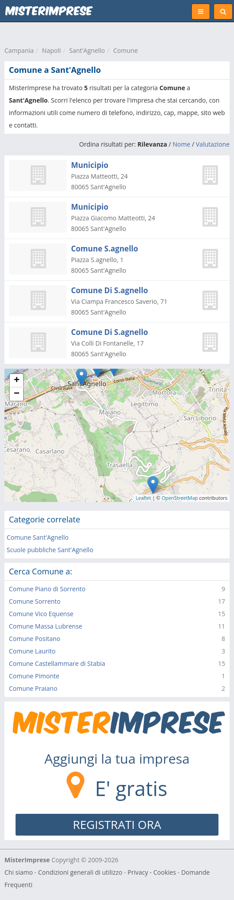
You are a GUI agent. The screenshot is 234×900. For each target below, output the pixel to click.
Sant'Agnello (87, 50)
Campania (19, 50)
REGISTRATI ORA (117, 824)
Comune (125, 50)
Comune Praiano (33, 688)
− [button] (17, 394)
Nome (181, 144)
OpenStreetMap (180, 497)
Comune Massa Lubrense (45, 626)
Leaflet (143, 497)
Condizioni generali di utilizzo (80, 872)
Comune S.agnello (104, 248)
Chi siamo (18, 872)
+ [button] (17, 380)
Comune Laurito (32, 651)
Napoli (51, 50)
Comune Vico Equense (41, 613)
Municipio (89, 165)
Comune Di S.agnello (109, 290)
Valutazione (213, 144)
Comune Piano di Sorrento (47, 589)
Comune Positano (34, 638)
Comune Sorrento (34, 601)
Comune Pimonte (34, 676)
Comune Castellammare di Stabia (57, 663)
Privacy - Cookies (151, 872)
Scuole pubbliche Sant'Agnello (50, 550)
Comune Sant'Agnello (37, 537)
